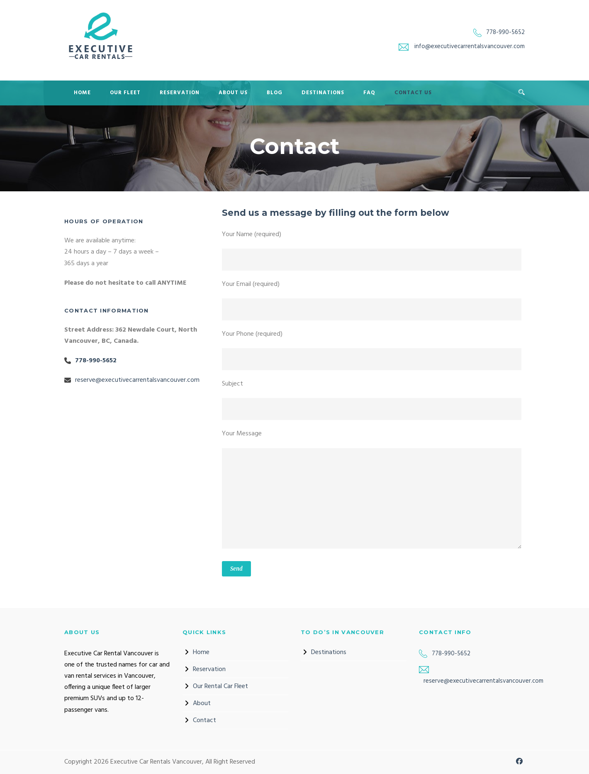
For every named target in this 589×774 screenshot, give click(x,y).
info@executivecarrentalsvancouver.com (469, 46)
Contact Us (413, 92)
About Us (233, 92)
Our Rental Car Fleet (220, 686)
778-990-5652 (505, 32)
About (202, 703)
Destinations (323, 92)
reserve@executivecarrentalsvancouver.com (137, 380)
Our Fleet (125, 92)
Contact (204, 720)
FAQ (369, 92)
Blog (274, 92)
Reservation (180, 92)
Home (82, 92)
